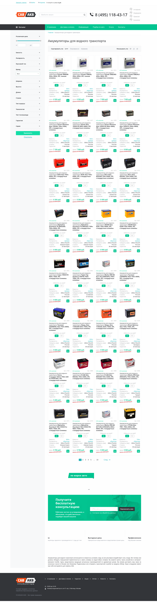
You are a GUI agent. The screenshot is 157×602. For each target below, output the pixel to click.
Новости (103, 580)
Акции (86, 580)
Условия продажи (21, 590)
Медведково (135, 13)
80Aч (114, 439)
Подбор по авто (98, 27)
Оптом (94, 580)
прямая (66, 90)
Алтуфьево (135, 9)
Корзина (42, 2)
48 (137, 49)
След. (107, 460)
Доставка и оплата (67, 27)
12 (130, 49)
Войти (33, 2)
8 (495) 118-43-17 (111, 14)
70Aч (67, 139)
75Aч (67, 189)
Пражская (135, 16)
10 (97, 460)
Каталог (21, 27)
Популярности (74, 49)
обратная (90, 90)
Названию (84, 49)
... (94, 460)
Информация (83, 27)
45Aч (114, 89)
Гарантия (78, 580)
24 (134, 49)
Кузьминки (135, 20)
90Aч (91, 139)
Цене (66, 49)
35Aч (67, 89)
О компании (51, 27)
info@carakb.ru (129, 584)
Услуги (111, 27)
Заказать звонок (21, 2)
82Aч (91, 339)
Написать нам (123, 586)
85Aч (114, 239)
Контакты (121, 27)
